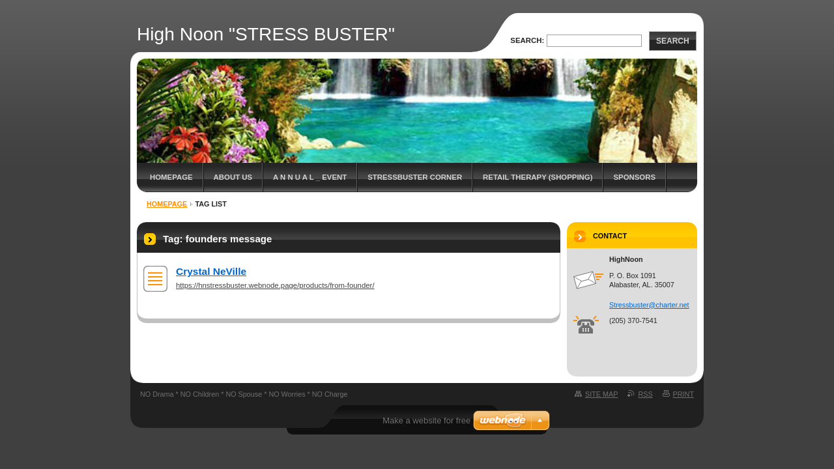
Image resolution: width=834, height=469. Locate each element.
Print (683, 394)
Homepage (171, 177)
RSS (645, 394)
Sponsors (634, 177)
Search (672, 41)
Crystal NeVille (211, 271)
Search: (527, 40)
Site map (601, 394)
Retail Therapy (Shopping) (537, 177)
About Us (233, 177)
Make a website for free (426, 420)
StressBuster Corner (414, 177)
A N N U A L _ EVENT (310, 177)
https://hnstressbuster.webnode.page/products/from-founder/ (275, 285)
